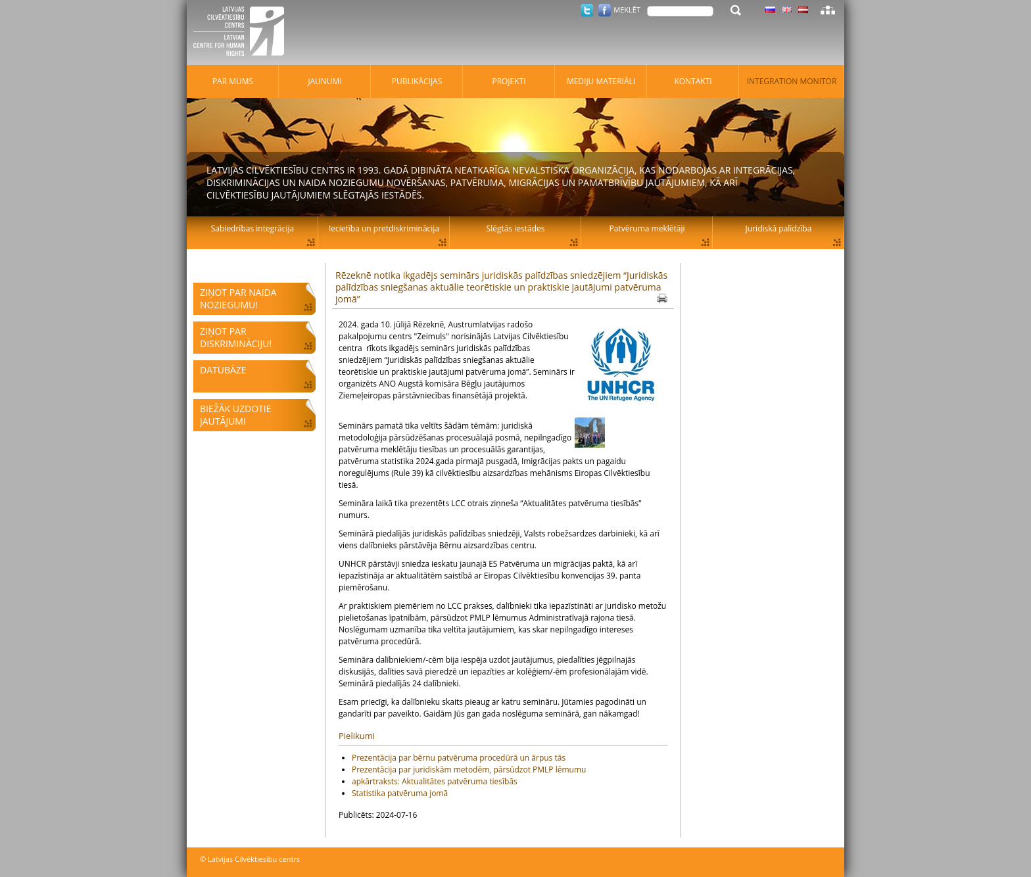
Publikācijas (417, 81)
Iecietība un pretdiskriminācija (384, 228)
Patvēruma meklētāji (647, 228)
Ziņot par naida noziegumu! (238, 298)
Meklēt (626, 9)
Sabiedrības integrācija (252, 228)
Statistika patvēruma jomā (400, 793)
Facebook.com (604, 10)
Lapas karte (827, 10)
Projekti (508, 81)
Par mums (232, 81)
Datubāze (223, 370)
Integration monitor (792, 81)
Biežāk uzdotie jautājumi (235, 414)
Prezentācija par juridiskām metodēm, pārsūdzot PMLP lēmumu (469, 769)
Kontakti (692, 81)
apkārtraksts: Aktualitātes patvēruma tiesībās (434, 781)
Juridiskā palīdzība (779, 228)
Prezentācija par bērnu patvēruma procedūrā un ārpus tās (458, 757)
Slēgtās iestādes (516, 228)
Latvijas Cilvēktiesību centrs (242, 33)
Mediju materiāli (601, 81)
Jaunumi (325, 81)
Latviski (803, 10)
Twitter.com (587, 10)
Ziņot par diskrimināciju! (236, 337)
